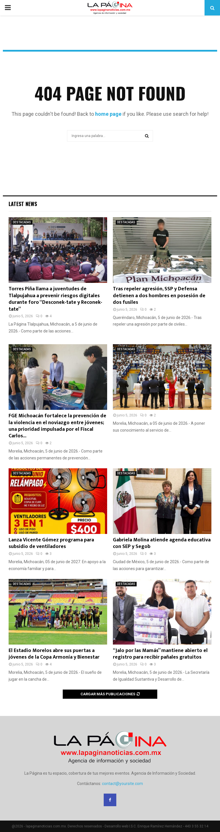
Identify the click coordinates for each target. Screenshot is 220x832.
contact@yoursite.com (122, 783)
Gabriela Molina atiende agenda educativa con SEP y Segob (162, 543)
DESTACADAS (22, 222)
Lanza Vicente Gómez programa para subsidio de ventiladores (51, 543)
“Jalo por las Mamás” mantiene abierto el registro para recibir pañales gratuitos (160, 653)
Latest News (23, 203)
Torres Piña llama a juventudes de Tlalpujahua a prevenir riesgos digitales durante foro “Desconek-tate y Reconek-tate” (55, 299)
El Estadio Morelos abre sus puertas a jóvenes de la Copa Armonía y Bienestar (54, 653)
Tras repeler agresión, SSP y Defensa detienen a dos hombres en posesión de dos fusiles (159, 296)
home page (108, 114)
